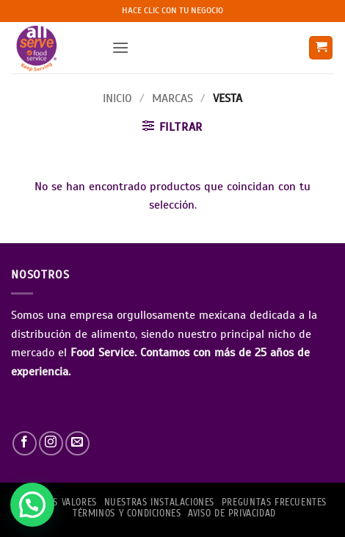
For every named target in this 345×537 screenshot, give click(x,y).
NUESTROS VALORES (56, 502)
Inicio (117, 98)
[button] (120, 47)
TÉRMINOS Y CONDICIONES (127, 513)
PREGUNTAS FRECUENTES (274, 502)
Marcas (172, 98)
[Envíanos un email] (77, 443)
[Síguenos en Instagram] (51, 443)
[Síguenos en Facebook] (24, 443)
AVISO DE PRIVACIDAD (232, 513)
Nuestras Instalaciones (159, 502)
